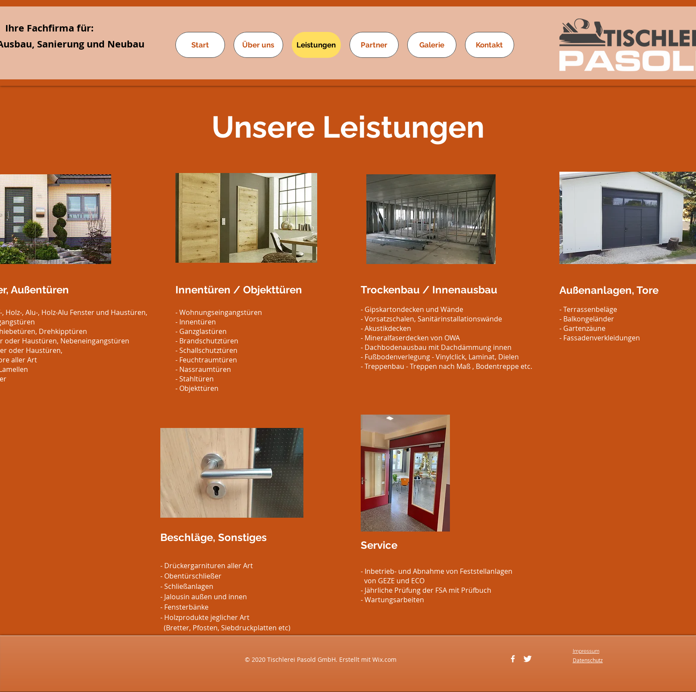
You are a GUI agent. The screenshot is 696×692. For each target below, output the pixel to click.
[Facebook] (513, 659)
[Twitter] (527, 659)
